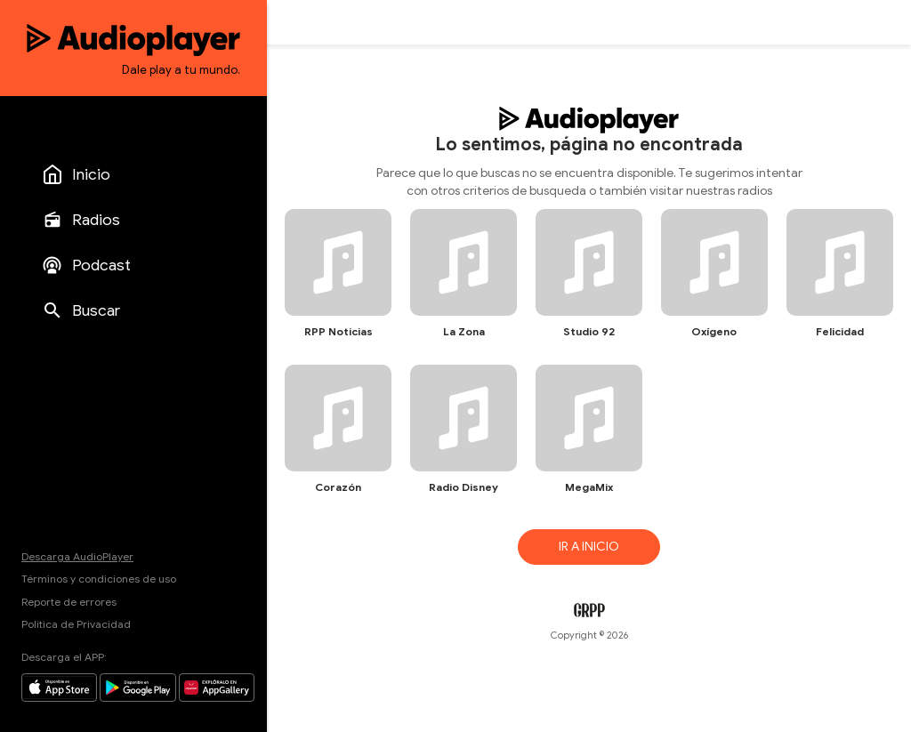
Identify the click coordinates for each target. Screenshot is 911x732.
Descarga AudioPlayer (77, 556)
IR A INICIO (589, 546)
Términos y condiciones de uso (98, 578)
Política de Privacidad (76, 624)
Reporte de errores (69, 601)
